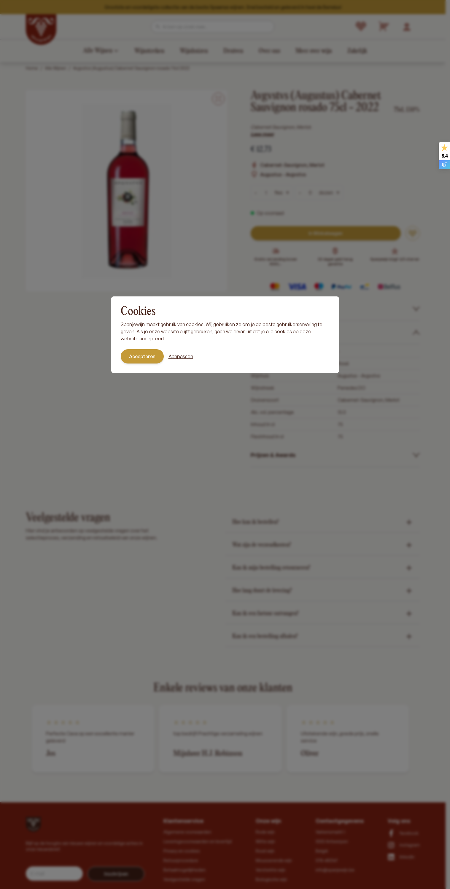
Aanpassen (180, 356)
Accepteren (142, 356)
